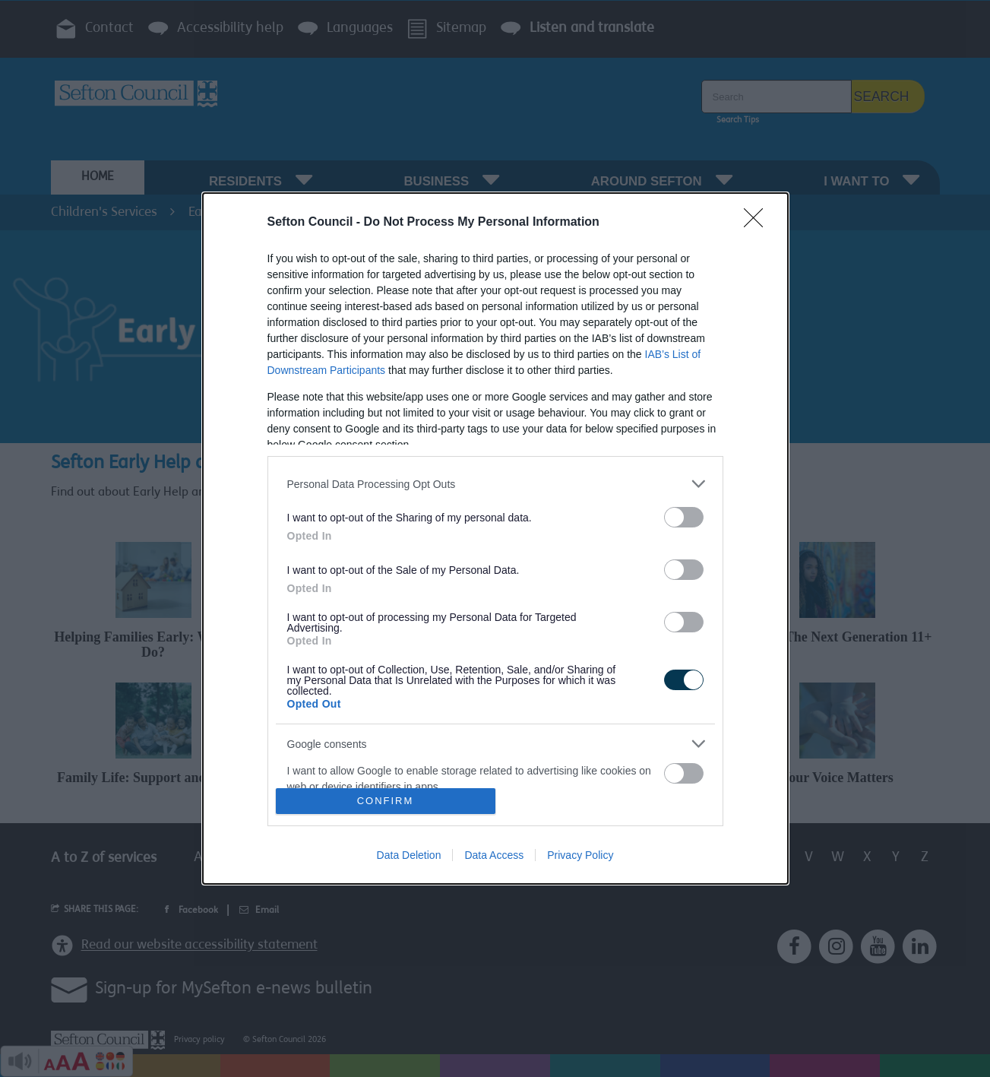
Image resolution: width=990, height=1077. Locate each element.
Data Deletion (409, 855)
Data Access (493, 855)
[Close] (758, 222)
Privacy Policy (580, 855)
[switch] (684, 517)
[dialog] (495, 538)
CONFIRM (385, 800)
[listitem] (495, 484)
